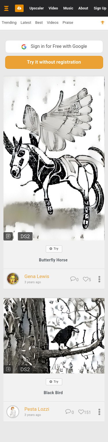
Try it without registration (54, 62)
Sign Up (100, 8)
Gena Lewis (36, 276)
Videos (52, 22)
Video (53, 8)
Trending (9, 22)
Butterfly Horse (53, 260)
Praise (67, 22)
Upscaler (36, 8)
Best (39, 22)
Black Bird (53, 392)
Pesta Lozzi (36, 409)
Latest (25, 22)
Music (68, 8)
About (83, 8)
